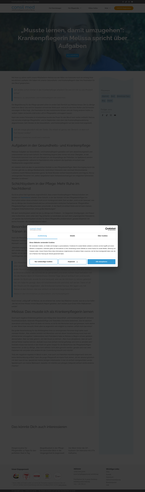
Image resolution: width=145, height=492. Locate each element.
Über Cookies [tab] (103, 236)
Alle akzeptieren (101, 262)
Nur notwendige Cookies (43, 262)
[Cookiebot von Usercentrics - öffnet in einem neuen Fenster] (107, 229)
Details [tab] (72, 236)
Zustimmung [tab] (42, 236)
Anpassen (72, 262)
